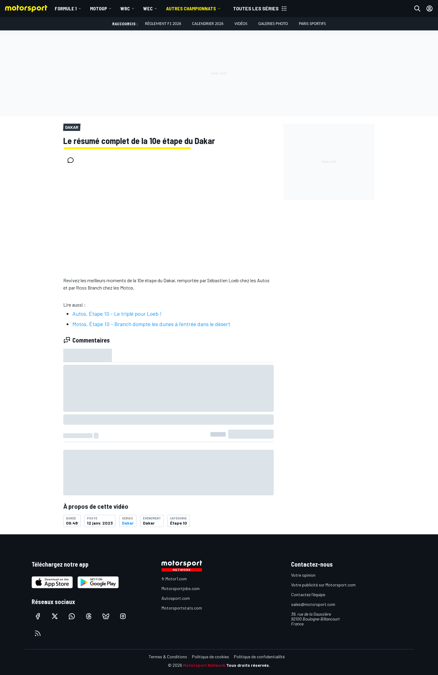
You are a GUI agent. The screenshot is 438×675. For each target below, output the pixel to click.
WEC (148, 8)
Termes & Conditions (168, 656)
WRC (125, 8)
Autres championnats (191, 8)
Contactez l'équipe (308, 594)
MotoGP (98, 8)
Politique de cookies (210, 656)
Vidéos (241, 23)
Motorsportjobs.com (181, 588)
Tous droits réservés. (248, 665)
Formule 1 (66, 8)
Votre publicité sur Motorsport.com (323, 584)
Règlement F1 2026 (163, 23)
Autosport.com (176, 598)
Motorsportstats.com (182, 607)
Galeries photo (273, 23)
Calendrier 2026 (208, 23)
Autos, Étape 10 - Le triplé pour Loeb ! (117, 313)
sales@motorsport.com (313, 604)
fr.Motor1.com (174, 578)
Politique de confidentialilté (259, 656)
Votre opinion (303, 575)
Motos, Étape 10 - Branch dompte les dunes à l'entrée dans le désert (151, 324)
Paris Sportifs (312, 23)
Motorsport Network (204, 665)
